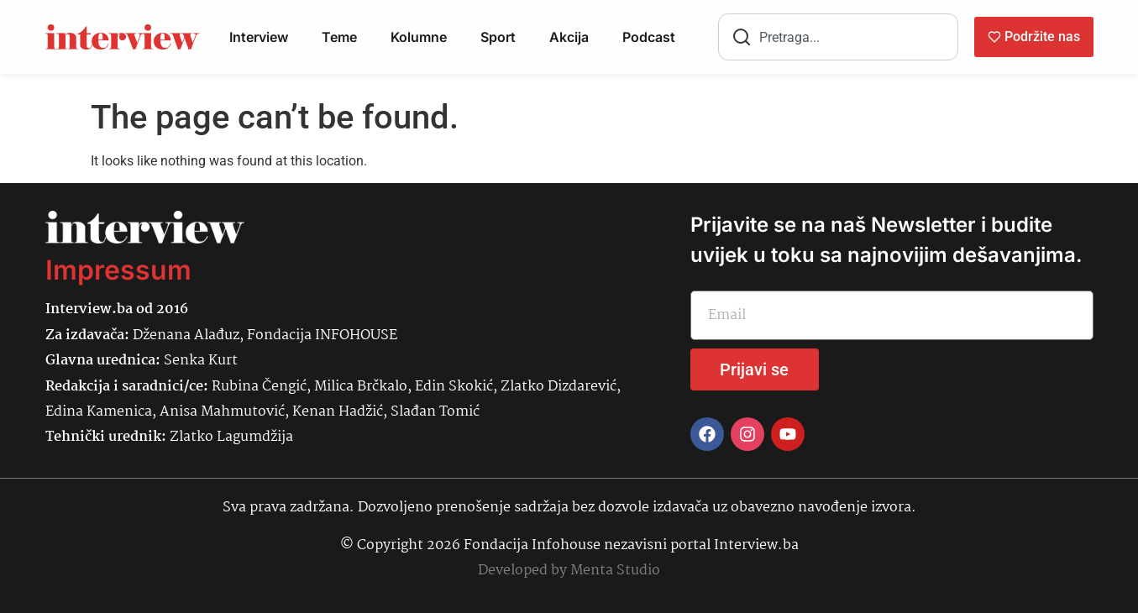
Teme (339, 37)
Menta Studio (615, 570)
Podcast (648, 37)
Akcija (569, 37)
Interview (258, 37)
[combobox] (838, 36)
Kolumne (419, 37)
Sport (498, 37)
